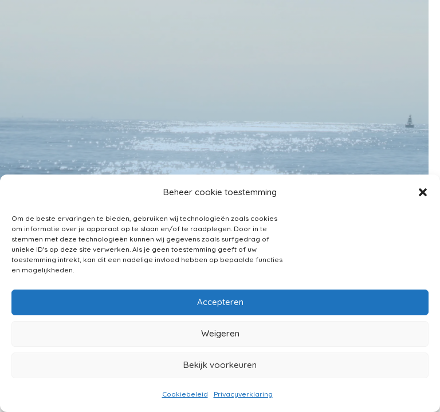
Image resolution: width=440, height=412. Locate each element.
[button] (423, 192)
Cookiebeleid (185, 394)
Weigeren (220, 333)
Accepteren (220, 301)
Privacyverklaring (243, 394)
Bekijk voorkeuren (220, 364)
